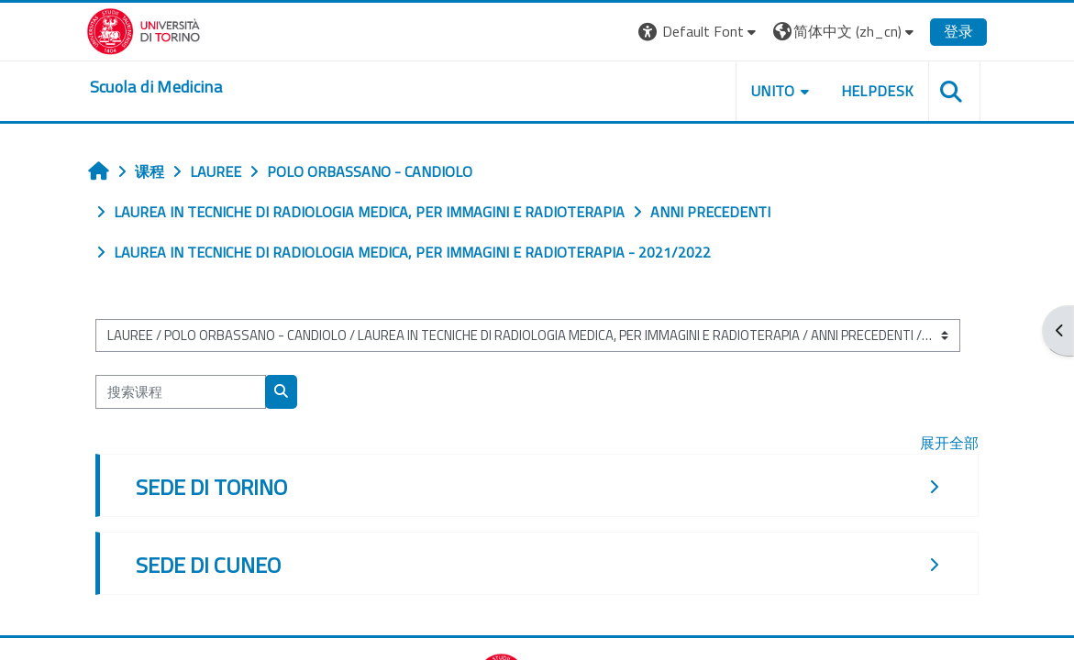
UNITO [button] (762, 91)
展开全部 (941, 443)
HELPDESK (866, 91)
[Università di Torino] (154, 29)
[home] (167, 87)
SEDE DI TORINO (220, 486)
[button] (688, 31)
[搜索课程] (190, 391)
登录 (948, 31)
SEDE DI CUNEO (217, 564)
